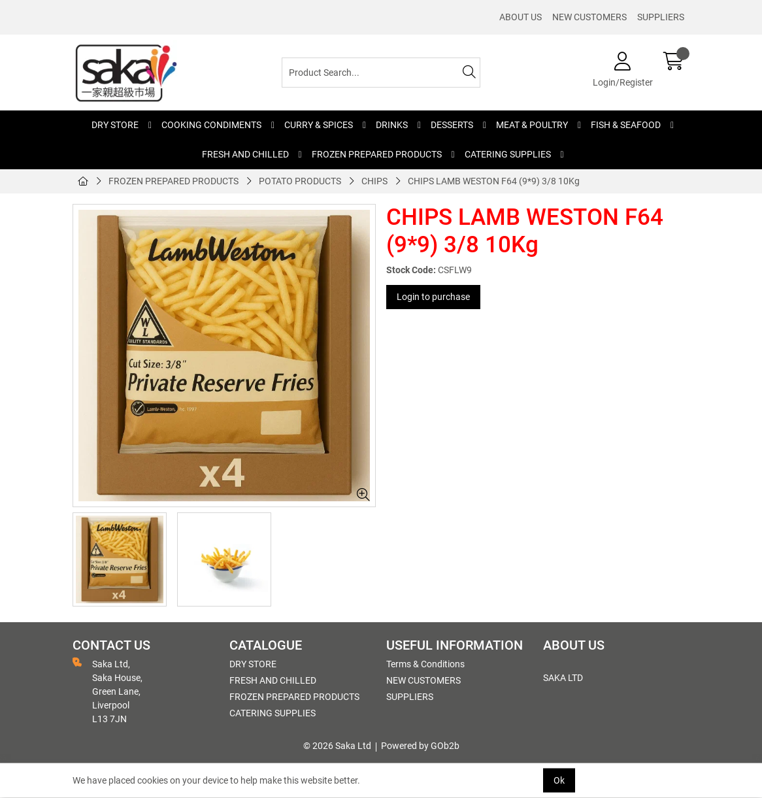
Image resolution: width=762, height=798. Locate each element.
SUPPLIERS (660, 17)
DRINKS (392, 125)
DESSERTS (452, 125)
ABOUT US (520, 17)
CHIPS (374, 181)
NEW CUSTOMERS (589, 17)
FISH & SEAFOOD (626, 125)
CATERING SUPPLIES (508, 154)
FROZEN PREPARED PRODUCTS (377, 154)
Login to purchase (433, 296)
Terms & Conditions (425, 664)
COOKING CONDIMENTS (211, 125)
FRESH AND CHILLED (245, 154)
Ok (559, 780)
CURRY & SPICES (318, 125)
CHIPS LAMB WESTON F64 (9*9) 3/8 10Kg (494, 181)
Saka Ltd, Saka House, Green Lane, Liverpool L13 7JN (107, 690)
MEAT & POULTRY (532, 125)
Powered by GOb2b (420, 745)
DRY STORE (115, 125)
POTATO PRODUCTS (300, 181)
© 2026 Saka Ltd (337, 745)
